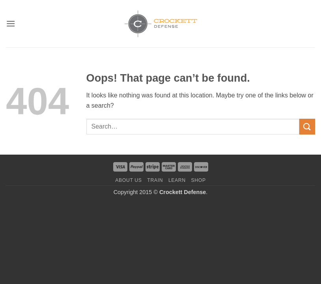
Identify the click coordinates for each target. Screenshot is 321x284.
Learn (177, 180)
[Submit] (307, 126)
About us (128, 180)
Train (155, 180)
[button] (10, 23)
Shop (198, 180)
